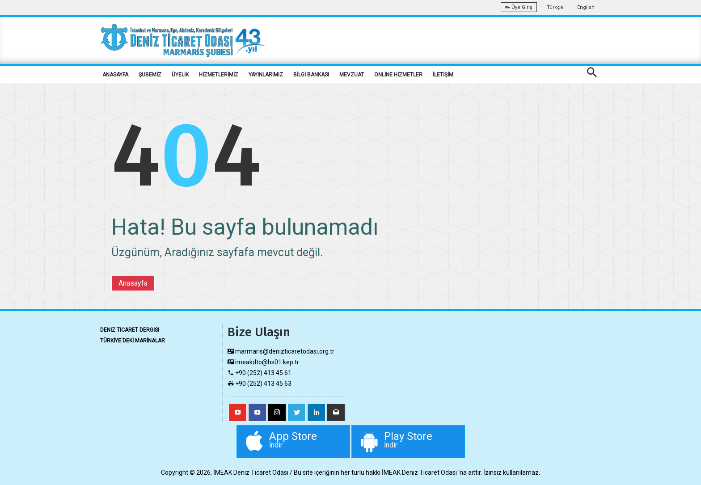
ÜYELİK (180, 75)
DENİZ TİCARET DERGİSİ (129, 330)
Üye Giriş (518, 7)
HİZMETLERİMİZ (218, 75)
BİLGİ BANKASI (311, 75)
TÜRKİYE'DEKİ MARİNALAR (132, 340)
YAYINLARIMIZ (266, 75)
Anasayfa (133, 283)
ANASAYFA (115, 75)
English (586, 7)
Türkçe (555, 7)
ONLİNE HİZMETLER (398, 75)
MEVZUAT (351, 75)
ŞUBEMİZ (150, 75)
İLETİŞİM (443, 75)
